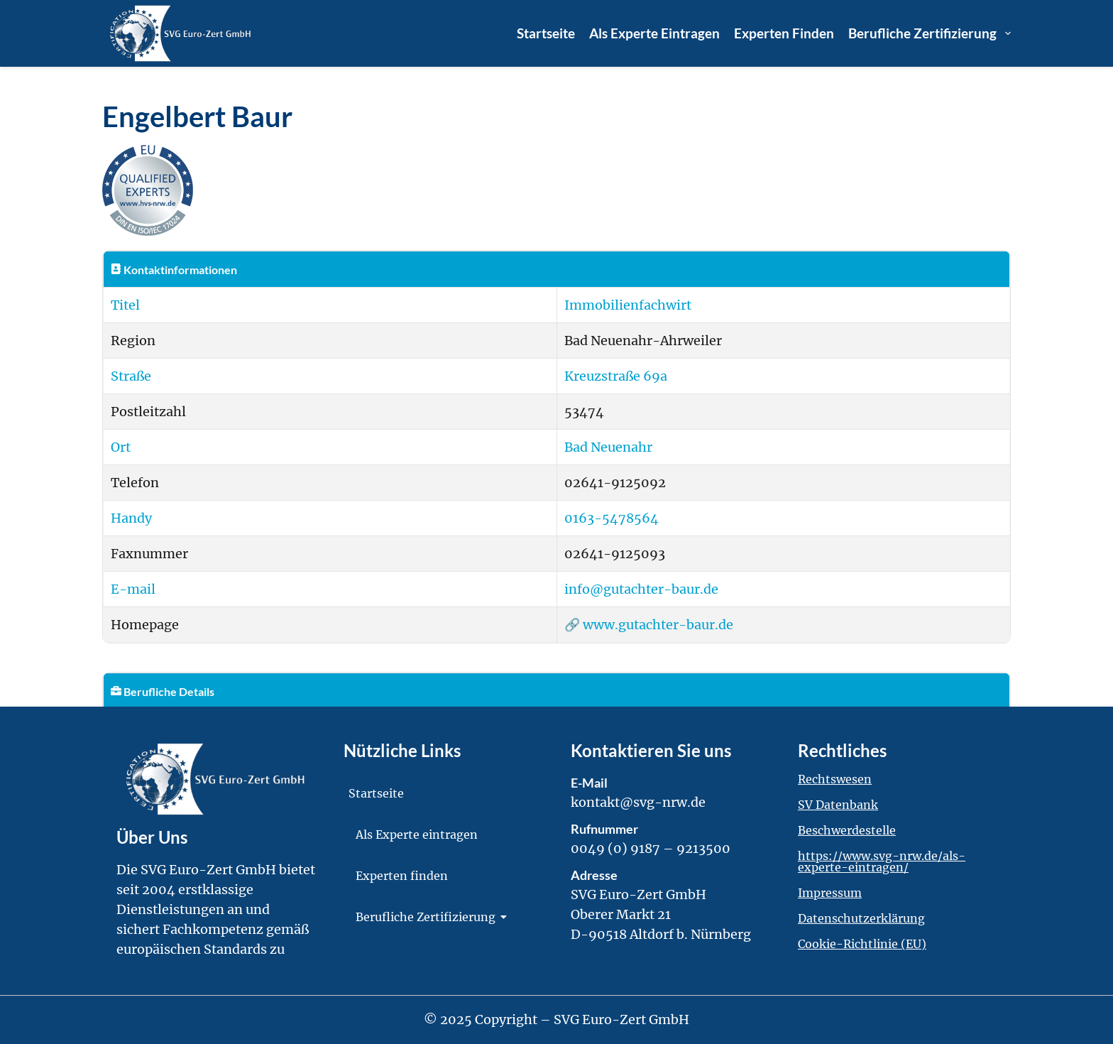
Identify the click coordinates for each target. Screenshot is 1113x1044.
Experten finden (784, 33)
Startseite (546, 33)
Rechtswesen (835, 779)
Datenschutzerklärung (861, 918)
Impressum (830, 893)
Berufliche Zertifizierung (929, 33)
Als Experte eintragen (654, 33)
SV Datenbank (838, 805)
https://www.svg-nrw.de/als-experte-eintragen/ (881, 861)
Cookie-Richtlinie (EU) (862, 944)
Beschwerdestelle (847, 830)
